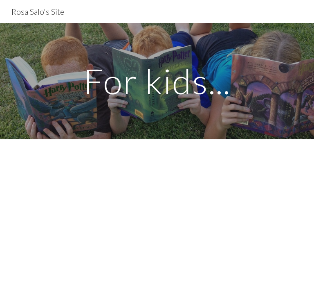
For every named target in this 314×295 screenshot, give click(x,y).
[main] (157, 81)
